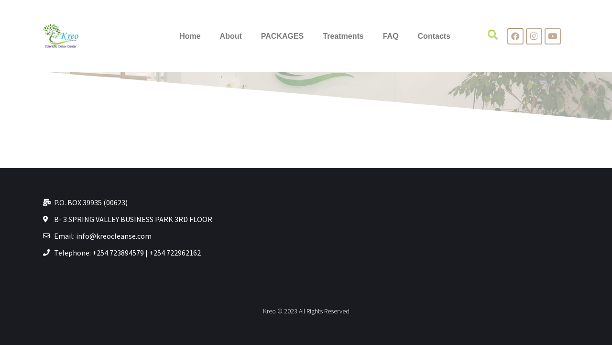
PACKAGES (282, 36)
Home (189, 36)
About (231, 36)
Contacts (434, 36)
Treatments (343, 36)
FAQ (391, 36)
